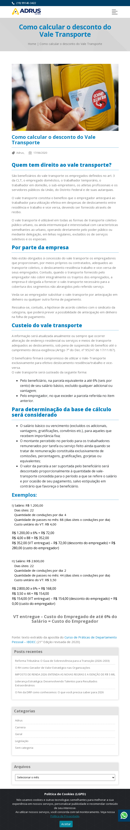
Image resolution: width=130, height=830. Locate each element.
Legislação (21, 741)
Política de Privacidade (64, 816)
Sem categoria (24, 748)
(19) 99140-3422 (26, 3)
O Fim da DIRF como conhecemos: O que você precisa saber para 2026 (59, 692)
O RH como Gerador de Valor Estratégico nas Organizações (52, 668)
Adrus (19, 720)
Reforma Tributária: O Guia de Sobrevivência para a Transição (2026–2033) (62, 661)
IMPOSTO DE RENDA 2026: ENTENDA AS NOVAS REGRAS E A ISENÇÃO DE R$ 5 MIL (65, 674)
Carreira (20, 727)
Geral (18, 734)
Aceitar (66, 824)
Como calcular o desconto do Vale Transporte (71, 44)
